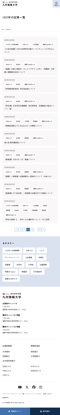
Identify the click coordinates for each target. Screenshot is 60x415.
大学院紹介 (35, 356)
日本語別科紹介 (8, 360)
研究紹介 (34, 351)
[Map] (24, 309)
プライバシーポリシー (9, 394)
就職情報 (43, 264)
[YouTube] (20, 387)
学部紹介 (6, 356)
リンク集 (21, 394)
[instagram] (40, 387)
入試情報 (28, 257)
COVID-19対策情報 (12, 250)
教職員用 (5, 397)
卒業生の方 (6, 370)
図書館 (7, 264)
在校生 (19, 264)
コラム (41, 250)
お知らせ (29, 250)
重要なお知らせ (11, 278)
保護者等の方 (36, 370)
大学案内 (6, 351)
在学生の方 (35, 366)
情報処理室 (35, 345)
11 (39, 229)
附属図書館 (7, 345)
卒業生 (41, 257)
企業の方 (5, 375)
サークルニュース (12, 257)
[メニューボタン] (56, 3)
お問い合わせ (47, 394)
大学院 (30, 264)
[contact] (33, 387)
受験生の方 (6, 366)
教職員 (24, 271)
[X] (27, 387)
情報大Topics (10, 271)
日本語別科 (37, 271)
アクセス (39, 394)
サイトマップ (30, 394)
